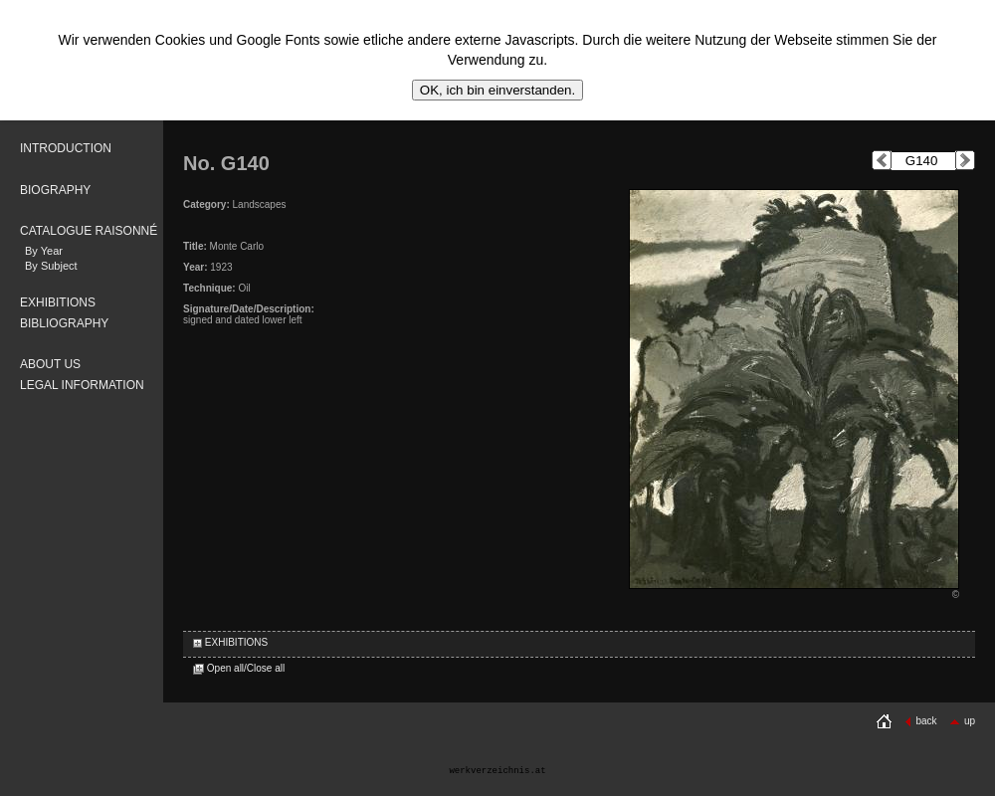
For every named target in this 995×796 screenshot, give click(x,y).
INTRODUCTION (65, 148)
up (962, 720)
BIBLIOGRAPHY (64, 323)
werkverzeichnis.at (497, 771)
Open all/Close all (239, 668)
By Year (44, 251)
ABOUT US (50, 364)
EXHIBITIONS (58, 302)
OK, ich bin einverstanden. (497, 90)
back (920, 720)
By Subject (51, 266)
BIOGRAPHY (55, 190)
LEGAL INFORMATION (82, 385)
